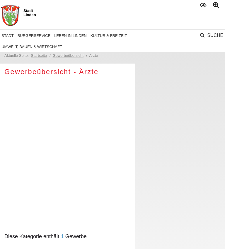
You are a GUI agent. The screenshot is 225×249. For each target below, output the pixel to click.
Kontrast (204, 5)
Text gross (217, 5)
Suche (215, 35)
